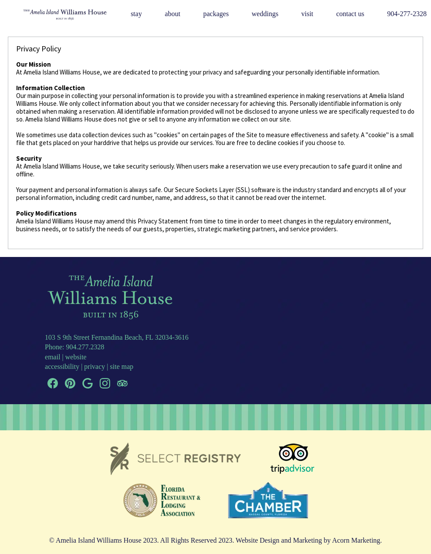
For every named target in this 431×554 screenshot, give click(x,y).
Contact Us (350, 13)
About (173, 13)
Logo (54, 14)
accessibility (62, 366)
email (53, 357)
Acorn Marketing (356, 540)
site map (122, 366)
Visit (307, 13)
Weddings (265, 13)
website (76, 357)
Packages (216, 13)
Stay (136, 13)
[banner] (216, 487)
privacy (94, 366)
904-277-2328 (407, 13)
